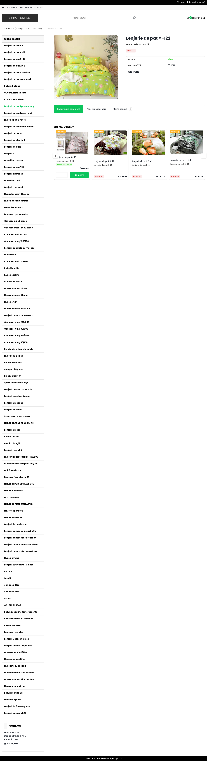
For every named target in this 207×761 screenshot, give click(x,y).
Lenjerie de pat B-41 (142, 161)
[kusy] (62, 175)
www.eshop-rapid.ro (111, 758)
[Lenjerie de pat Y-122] (86, 67)
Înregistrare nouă (197, 2)
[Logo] (20, 18)
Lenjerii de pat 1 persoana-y (30, 28)
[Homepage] (3, 7)
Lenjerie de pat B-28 (104, 161)
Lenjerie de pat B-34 (180, 160)
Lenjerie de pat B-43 (66, 157)
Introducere (9, 28)
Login (182, 2)
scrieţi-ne (12, 743)
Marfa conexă (123, 109)
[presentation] (55, 156)
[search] (134, 18)
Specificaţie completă (68, 109)
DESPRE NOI (11, 7)
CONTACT (39, 7)
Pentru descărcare (96, 109)
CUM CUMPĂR (25, 7)
